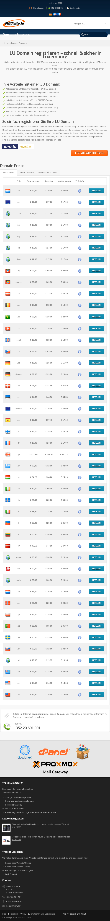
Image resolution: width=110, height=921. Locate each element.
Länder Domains (26, 172)
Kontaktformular (13, 906)
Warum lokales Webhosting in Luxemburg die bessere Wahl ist (40, 824)
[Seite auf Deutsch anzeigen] (51, 15)
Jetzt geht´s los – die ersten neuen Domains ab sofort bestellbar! (41, 837)
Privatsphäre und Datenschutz (41, 914)
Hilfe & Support (38, 8)
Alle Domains (9, 172)
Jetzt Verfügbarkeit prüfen (89, 152)
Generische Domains (47, 172)
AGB (23, 914)
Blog (4, 914)
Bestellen (96, 190)
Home (6, 43)
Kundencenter (74, 8)
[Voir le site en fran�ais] (59, 15)
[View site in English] (55, 15)
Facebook (13, 914)
